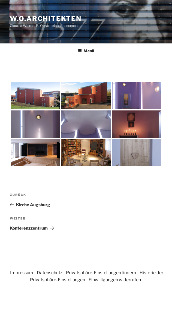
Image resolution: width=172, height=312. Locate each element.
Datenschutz (49, 272)
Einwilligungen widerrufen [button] (115, 279)
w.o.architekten (46, 19)
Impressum (21, 272)
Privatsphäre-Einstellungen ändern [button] (101, 272)
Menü (86, 50)
